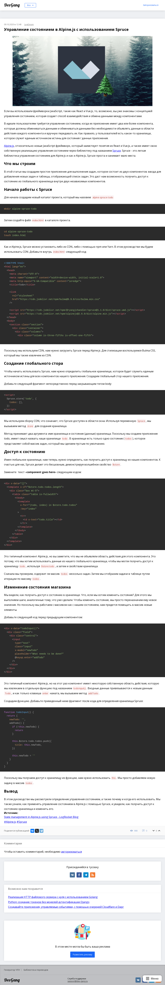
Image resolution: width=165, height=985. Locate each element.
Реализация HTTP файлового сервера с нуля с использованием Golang (53, 897)
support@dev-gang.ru (78, 981)
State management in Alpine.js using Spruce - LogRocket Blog (41, 817)
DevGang (12, 5)
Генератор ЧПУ (12, 969)
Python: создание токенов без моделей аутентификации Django (48, 902)
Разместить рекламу (82, 954)
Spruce (116, 150)
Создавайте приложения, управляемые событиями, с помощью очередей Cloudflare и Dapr (66, 907)
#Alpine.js (10, 822)
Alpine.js (9, 146)
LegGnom (29, 24)
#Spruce (22, 822)
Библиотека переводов (36, 969)
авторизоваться (71, 851)
